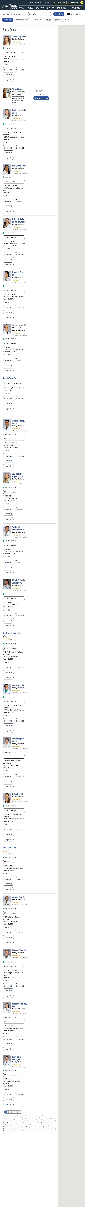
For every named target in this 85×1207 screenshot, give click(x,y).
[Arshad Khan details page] (7, 900)
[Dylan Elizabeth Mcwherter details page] (7, 224)
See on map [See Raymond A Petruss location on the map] (8, 1099)
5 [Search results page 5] (17, 1112)
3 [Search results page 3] (11, 1112)
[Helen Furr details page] (7, 798)
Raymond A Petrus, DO (16, 1058)
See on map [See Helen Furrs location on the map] (8, 834)
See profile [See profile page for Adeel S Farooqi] (8, 466)
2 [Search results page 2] (8, 1112)
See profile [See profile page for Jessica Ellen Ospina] (8, 519)
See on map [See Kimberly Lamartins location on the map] (8, 1043)
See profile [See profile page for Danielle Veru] (8, 409)
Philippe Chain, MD (19, 950)
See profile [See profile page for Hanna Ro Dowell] (8, 317)
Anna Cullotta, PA (9, 847)
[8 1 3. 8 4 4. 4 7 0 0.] (7, 360)
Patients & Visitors (50, 8)
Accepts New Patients (21, 20)
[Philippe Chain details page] (7, 954)
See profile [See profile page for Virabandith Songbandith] (8, 572)
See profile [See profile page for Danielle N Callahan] (8, 158)
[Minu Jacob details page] (7, 169)
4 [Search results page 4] (14, 1112)
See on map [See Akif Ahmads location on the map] (8, 725)
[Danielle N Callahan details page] (7, 115)
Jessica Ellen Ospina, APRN (17, 475)
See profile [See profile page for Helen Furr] (8, 840)
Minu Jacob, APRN (19, 165)
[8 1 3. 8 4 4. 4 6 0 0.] (7, 254)
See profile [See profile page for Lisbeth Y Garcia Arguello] (8, 625)
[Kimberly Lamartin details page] (7, 1008)
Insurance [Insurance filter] (38, 20)
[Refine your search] (14, 14)
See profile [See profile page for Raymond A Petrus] (8, 1104)
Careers (35, 2)
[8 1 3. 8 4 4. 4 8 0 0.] (7, 70)
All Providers (7, 20)
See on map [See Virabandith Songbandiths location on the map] (8, 567)
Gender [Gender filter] (66, 20)
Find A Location (30, 8)
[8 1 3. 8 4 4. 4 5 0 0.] (7, 879)
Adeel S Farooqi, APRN (18, 422)
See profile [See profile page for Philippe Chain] (8, 996)
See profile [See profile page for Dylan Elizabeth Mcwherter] (8, 264)
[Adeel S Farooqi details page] (7, 425)
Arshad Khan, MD (18, 896)
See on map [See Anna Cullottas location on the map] (8, 884)
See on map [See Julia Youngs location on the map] (8, 74)
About (31, 2)
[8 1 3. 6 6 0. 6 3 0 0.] (7, 148)
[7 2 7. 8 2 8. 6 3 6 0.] (7, 456)
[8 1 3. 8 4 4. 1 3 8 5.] (7, 721)
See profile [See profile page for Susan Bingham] (8, 786)
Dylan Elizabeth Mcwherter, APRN (18, 220)
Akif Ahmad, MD (18, 685)
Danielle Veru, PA (9, 378)
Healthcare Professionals (62, 8)
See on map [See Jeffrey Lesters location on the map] (8, 365)
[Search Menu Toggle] (81, 2)
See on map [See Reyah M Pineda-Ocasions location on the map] (8, 672)
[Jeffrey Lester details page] (7, 330)
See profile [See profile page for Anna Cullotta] (8, 889)
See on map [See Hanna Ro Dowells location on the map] (8, 312)
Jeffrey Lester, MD (19, 325)
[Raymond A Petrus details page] (7, 1061)
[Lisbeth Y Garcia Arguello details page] (7, 585)
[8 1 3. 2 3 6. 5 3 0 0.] (7, 776)
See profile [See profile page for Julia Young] (8, 80)
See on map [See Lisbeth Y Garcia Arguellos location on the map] (8, 620)
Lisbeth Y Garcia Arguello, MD (18, 581)
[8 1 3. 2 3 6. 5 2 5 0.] (7, 932)
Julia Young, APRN (19, 36)
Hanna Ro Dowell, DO (18, 273)
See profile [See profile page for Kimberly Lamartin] (8, 1049)
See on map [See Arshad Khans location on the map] (8, 937)
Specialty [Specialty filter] (57, 20)
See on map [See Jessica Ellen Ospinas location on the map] (8, 514)
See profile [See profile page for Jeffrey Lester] (8, 370)
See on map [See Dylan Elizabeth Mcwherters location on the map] (8, 259)
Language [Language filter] (48, 20)
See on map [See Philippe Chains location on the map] (8, 990)
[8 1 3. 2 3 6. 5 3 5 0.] (7, 667)
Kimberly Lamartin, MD (19, 1005)
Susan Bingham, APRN (18, 740)
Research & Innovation (76, 8)
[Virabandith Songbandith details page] (7, 532)
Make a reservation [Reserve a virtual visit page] (41, 98)
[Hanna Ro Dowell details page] (7, 277)
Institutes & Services (40, 8)
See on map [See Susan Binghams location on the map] (8, 781)
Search (59, 14)
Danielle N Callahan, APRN (19, 111)
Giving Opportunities (45, 2)
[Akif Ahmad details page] (7, 689)
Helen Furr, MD (17, 794)
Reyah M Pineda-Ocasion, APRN (12, 634)
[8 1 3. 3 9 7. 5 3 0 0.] (7, 399)
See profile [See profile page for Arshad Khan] (8, 942)
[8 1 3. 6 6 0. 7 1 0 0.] (7, 509)
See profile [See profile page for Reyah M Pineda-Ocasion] (8, 677)
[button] (14, 52)
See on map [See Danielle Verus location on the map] (8, 403)
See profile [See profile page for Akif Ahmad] (8, 731)
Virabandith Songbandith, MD (18, 528)
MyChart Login (59, 3)
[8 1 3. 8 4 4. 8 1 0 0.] (7, 201)
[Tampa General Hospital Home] (9, 7)
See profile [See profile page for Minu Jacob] (8, 211)
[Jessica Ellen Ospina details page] (7, 478)
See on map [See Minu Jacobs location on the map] (8, 206)
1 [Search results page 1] (5, 1112)
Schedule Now (73, 3)
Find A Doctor (21, 8)
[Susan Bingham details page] (7, 743)
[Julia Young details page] (7, 40)
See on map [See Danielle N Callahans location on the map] (8, 152)
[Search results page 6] (20, 1112)
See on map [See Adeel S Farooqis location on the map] (8, 460)
